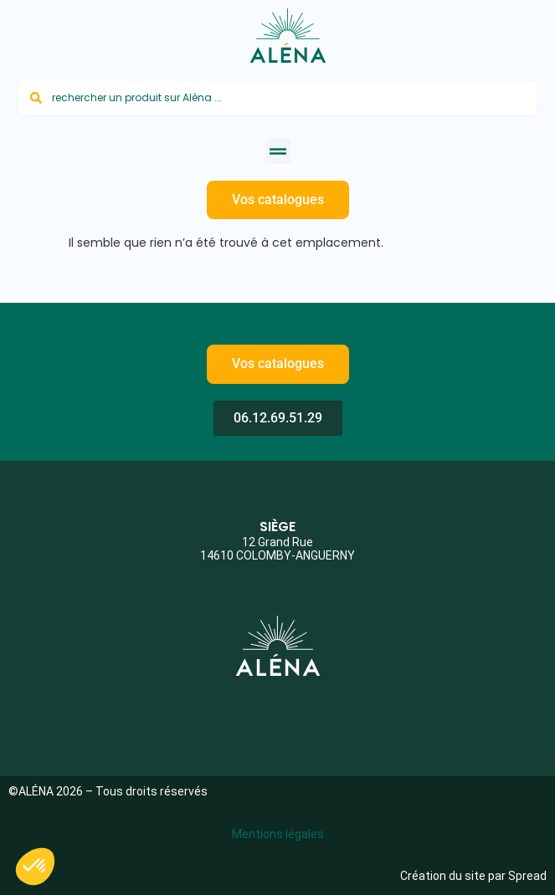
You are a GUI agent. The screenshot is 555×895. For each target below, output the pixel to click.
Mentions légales (278, 834)
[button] (277, 151)
